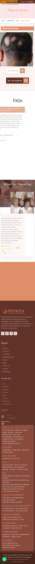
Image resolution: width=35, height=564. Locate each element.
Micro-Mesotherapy (17, 497)
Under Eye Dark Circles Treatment (13, 489)
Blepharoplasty (24, 534)
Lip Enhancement (8, 508)
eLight (22, 519)
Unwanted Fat (7, 458)
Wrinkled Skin (7, 450)
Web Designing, (11, 559)
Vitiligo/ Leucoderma (9, 441)
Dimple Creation (16, 536)
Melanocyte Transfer (9, 547)
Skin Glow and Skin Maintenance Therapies (16, 484)
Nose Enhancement (22, 511)
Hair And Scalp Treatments (13, 495)
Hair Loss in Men (8, 465)
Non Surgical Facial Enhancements (16, 506)
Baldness (5, 469)
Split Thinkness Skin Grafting (11, 545)
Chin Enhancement (8, 511)
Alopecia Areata (7, 467)
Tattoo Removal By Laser (10, 491)
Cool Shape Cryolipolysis (10, 526)
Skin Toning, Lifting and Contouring (13, 487)
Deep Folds (25, 450)
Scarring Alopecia (19, 467)
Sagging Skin (16, 450)
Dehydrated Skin (8, 452)
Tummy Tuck (15, 534)
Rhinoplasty (6, 536)
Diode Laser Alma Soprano (11, 519)
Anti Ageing (7, 447)
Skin (4, 473)
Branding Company (17, 561)
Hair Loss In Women (21, 465)
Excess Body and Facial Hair (11, 443)
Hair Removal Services (11, 514)
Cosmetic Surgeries (10, 532)
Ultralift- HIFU (23, 526)
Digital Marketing (22, 559)
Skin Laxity (16, 458)
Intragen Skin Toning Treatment (12, 528)
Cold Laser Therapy (9, 500)
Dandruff (12, 469)
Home (2, 21)
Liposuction (6, 534)
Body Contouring (9, 456)
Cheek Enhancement (21, 508)
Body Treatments (9, 523)
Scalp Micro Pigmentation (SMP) (12, 502)
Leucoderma (7, 540)
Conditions (10, 21)
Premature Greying (22, 469)
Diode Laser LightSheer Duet (12, 517)
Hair (17, 21)
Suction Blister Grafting (10, 543)
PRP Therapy (6, 497)
